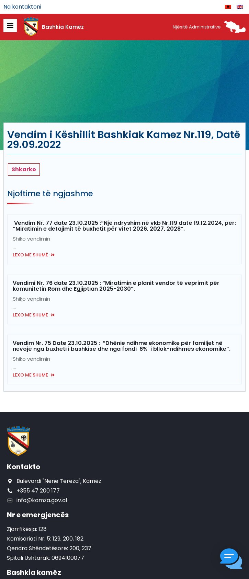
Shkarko (24, 169)
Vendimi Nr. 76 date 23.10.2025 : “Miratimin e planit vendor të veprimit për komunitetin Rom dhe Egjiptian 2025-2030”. (116, 286)
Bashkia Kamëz (63, 27)
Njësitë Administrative (197, 27)
